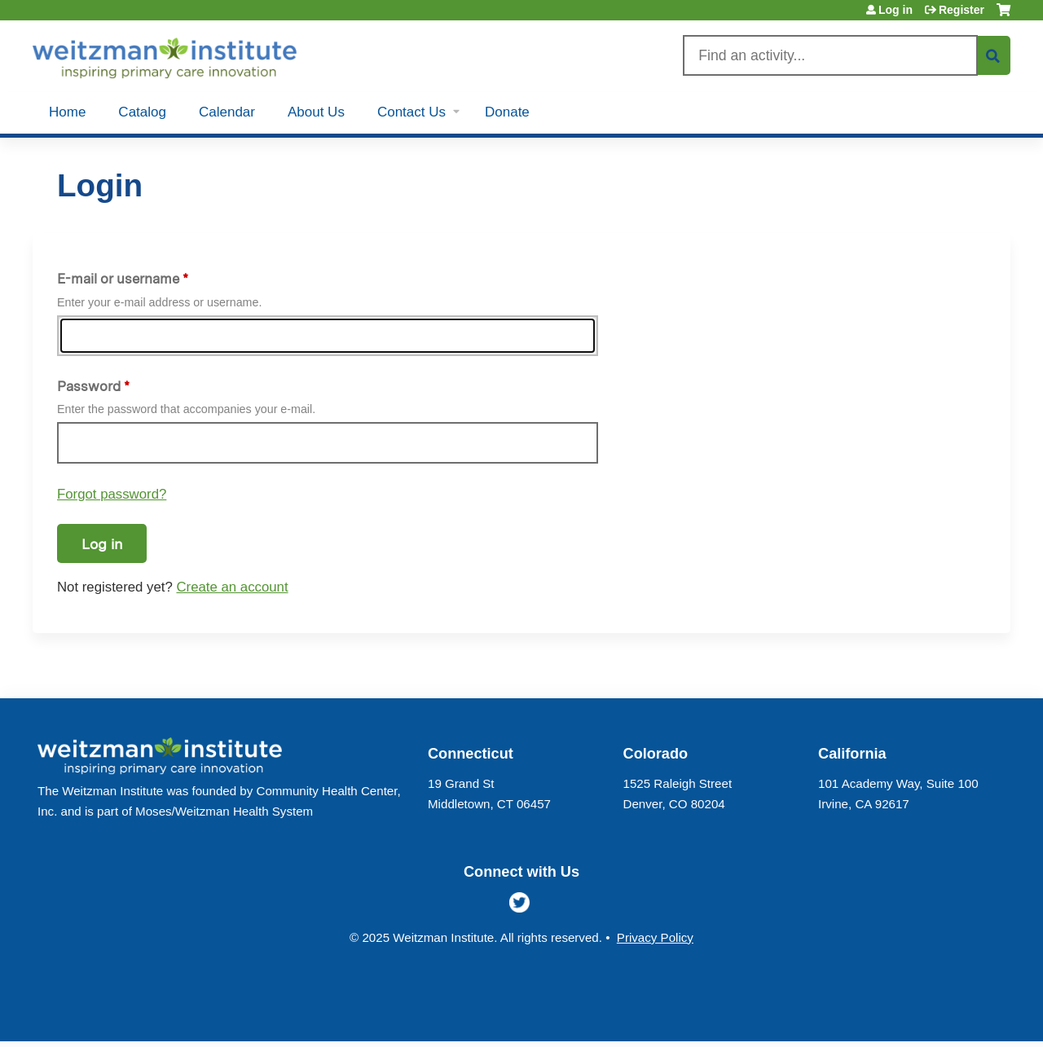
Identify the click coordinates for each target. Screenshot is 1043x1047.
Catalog (142, 112)
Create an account (232, 587)
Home (67, 112)
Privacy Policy (655, 937)
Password (89, 386)
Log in (895, 9)
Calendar (227, 112)
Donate (507, 112)
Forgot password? (111, 494)
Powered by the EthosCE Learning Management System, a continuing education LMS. (952, 1015)
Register (961, 9)
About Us (316, 112)
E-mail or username (118, 279)
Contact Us (411, 112)
